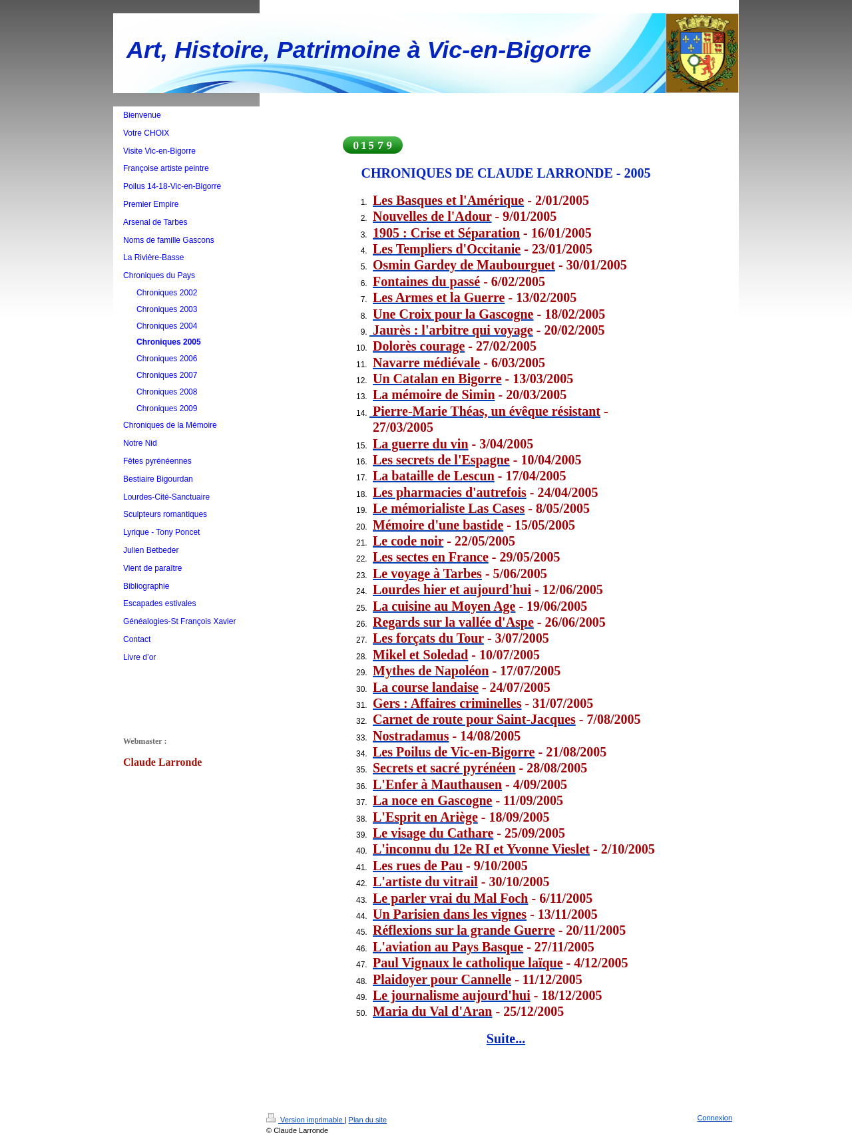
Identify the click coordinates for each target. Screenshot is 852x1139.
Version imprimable (305, 1120)
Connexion (714, 1118)
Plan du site (368, 1120)
